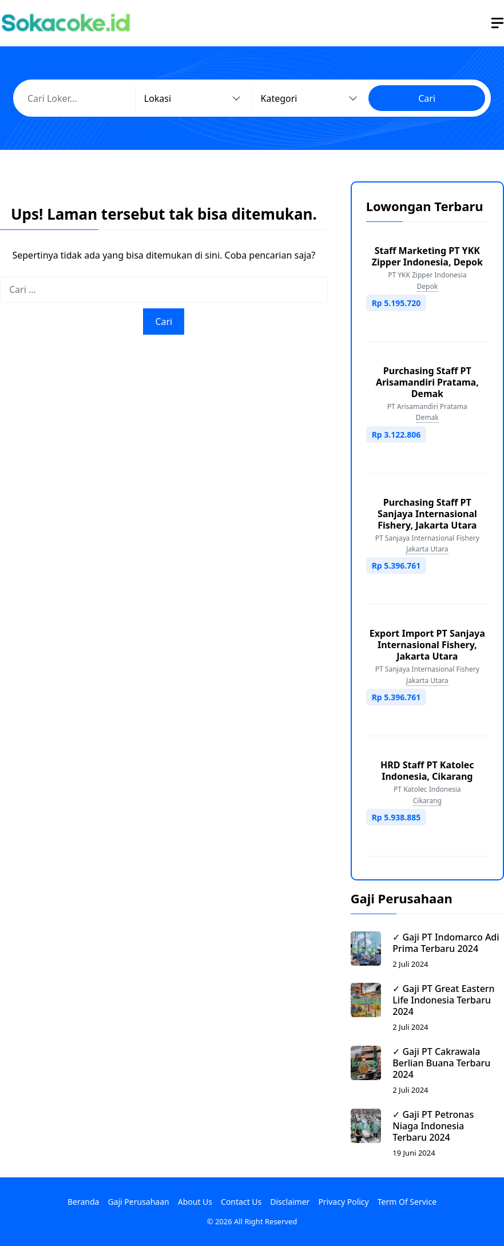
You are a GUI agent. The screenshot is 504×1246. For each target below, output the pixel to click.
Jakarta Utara (427, 549)
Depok (427, 286)
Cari (426, 98)
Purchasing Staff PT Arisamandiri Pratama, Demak (427, 382)
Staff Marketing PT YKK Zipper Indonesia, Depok (427, 256)
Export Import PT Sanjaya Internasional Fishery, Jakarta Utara (427, 644)
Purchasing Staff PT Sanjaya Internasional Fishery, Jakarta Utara (427, 513)
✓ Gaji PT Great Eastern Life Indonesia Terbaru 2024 (443, 1000)
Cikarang (427, 800)
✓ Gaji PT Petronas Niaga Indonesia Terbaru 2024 (433, 1126)
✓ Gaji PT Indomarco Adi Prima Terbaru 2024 (445, 943)
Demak (427, 417)
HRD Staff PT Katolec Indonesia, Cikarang (427, 771)
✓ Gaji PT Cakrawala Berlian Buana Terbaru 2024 (441, 1063)
